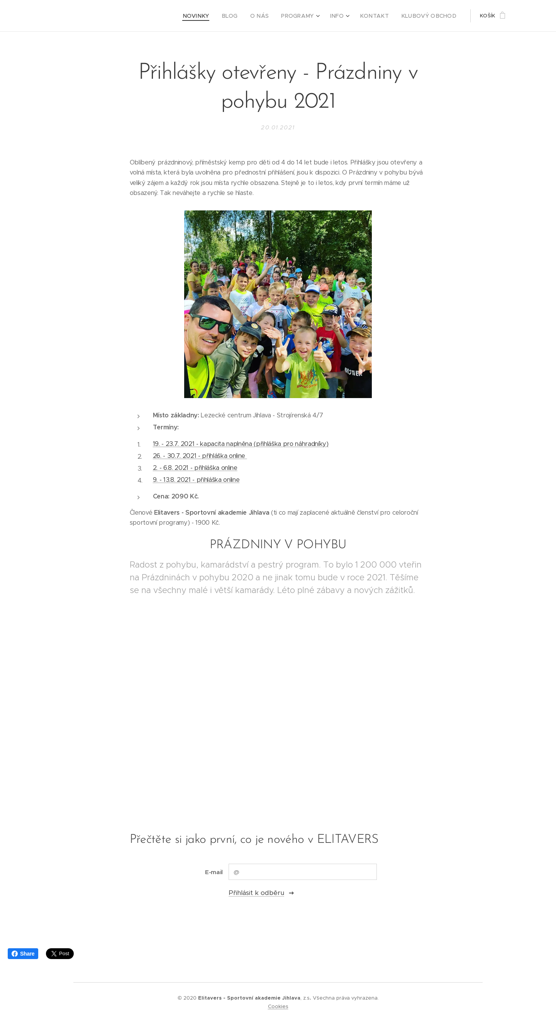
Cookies (278, 1006)
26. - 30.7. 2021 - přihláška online (200, 456)
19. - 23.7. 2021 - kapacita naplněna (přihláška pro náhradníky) (241, 444)
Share (23, 954)
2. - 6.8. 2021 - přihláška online (195, 468)
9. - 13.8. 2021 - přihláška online (196, 480)
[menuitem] (214, 15)
